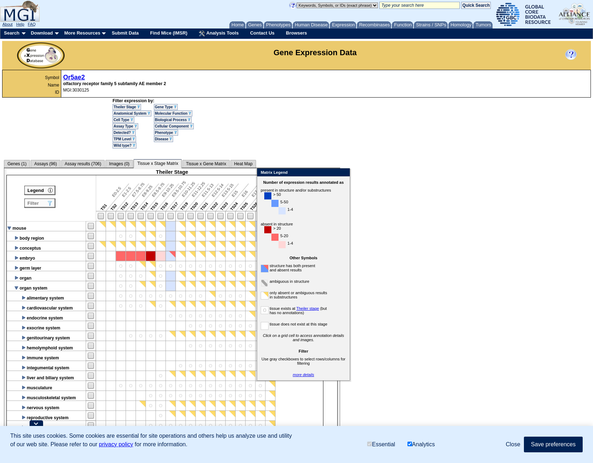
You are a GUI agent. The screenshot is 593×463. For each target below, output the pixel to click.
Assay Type (125, 126)
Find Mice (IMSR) (168, 33)
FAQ (32, 24)
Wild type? (124, 145)
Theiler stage (391, 308)
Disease (163, 139)
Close (426, 173)
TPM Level (124, 139)
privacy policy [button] (116, 444)
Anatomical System (132, 113)
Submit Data (125, 33)
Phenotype (166, 133)
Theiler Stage (127, 107)
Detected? (124, 133)
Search (11, 33)
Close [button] (513, 444)
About (7, 24)
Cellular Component (174, 126)
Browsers (296, 33)
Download (42, 33)
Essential (381, 444)
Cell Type (123, 120)
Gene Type (166, 107)
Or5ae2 (74, 77)
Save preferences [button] (553, 444)
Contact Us (262, 33)
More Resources (82, 33)
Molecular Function (173, 113)
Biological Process (173, 120)
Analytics (421, 444)
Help (20, 24)
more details (386, 375)
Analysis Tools (219, 33)
